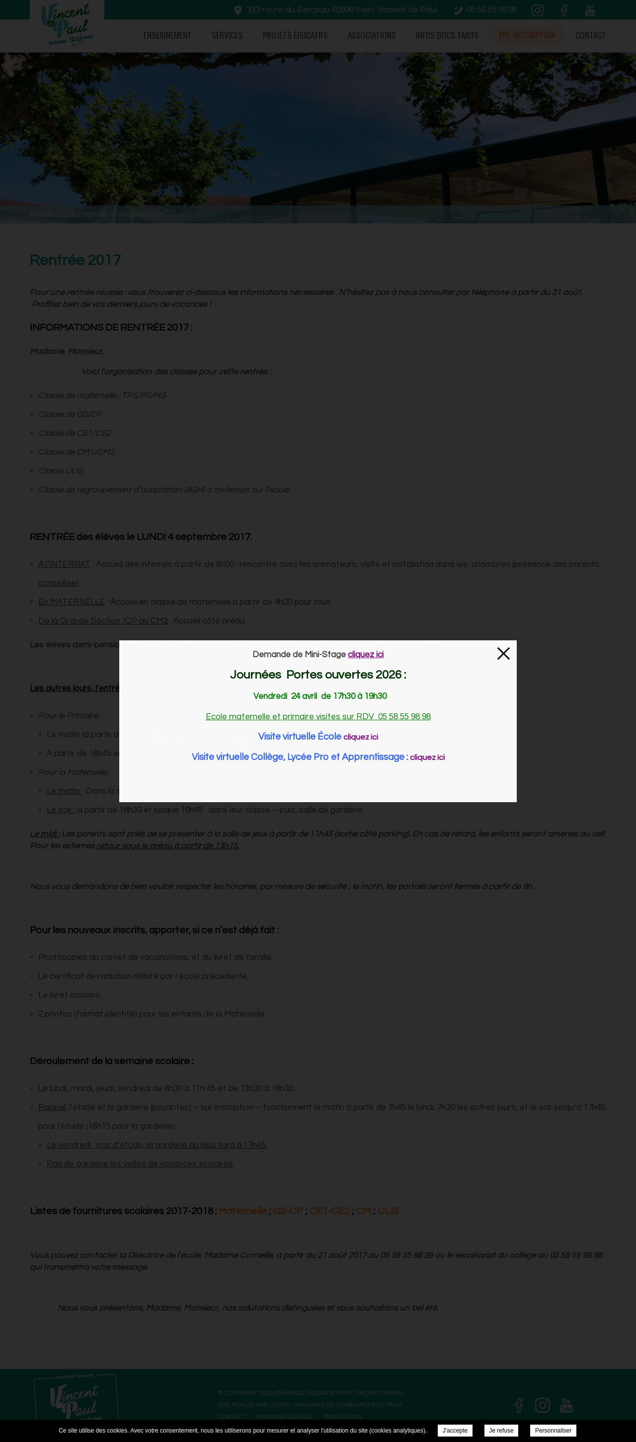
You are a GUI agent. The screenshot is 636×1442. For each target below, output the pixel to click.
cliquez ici (360, 737)
